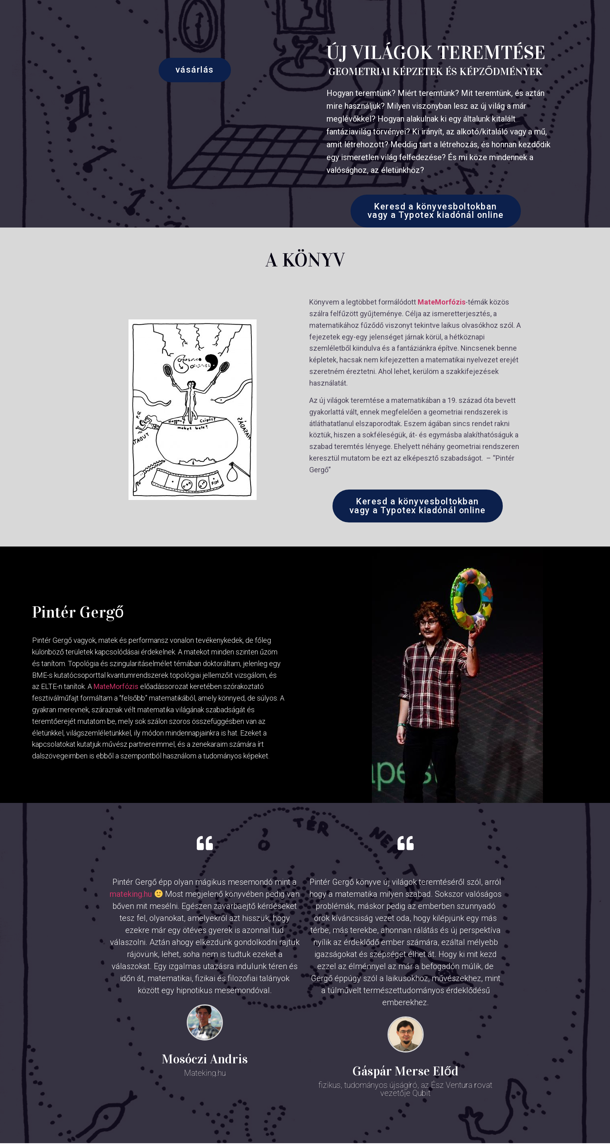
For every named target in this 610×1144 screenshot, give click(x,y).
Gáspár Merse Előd (405, 1072)
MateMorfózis (441, 302)
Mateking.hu (205, 1074)
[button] (195, 70)
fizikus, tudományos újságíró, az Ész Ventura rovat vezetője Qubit (405, 1090)
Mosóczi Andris (205, 1060)
